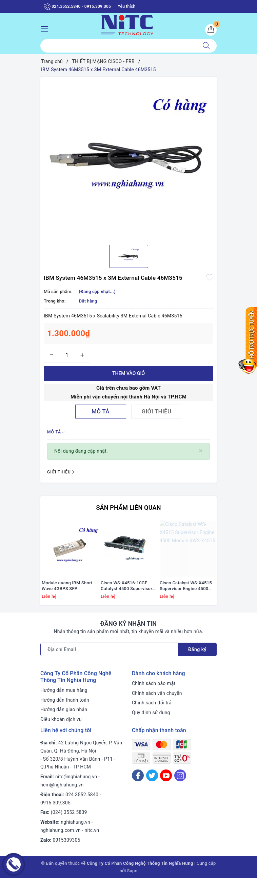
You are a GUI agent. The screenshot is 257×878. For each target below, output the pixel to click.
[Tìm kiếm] (206, 46)
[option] (128, 158)
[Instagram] (180, 775)
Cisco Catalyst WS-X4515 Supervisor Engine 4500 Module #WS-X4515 (186, 586)
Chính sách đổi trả (152, 702)
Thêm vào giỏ (128, 373)
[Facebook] (138, 775)
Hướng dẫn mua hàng (63, 690)
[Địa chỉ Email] (109, 649)
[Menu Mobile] (46, 28)
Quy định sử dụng (151, 712)
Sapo (132, 870)
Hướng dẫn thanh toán (64, 700)
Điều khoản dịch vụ (61, 719)
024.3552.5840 (81, 794)
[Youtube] (166, 775)
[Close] (201, 450)
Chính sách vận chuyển (157, 693)
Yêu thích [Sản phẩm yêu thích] (126, 6)
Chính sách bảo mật (153, 683)
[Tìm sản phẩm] (118, 46)
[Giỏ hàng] (211, 30)
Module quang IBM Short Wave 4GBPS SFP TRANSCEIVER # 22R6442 (68, 586)
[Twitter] (152, 775)
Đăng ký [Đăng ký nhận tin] (197, 649)
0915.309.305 (55, 802)
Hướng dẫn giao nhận (63, 709)
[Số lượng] (67, 355)
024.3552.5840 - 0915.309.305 (77, 6)
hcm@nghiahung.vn (61, 784)
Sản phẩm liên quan (128, 507)
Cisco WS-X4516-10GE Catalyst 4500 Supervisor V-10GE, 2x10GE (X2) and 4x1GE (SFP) (127, 586)
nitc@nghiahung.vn (76, 776)
